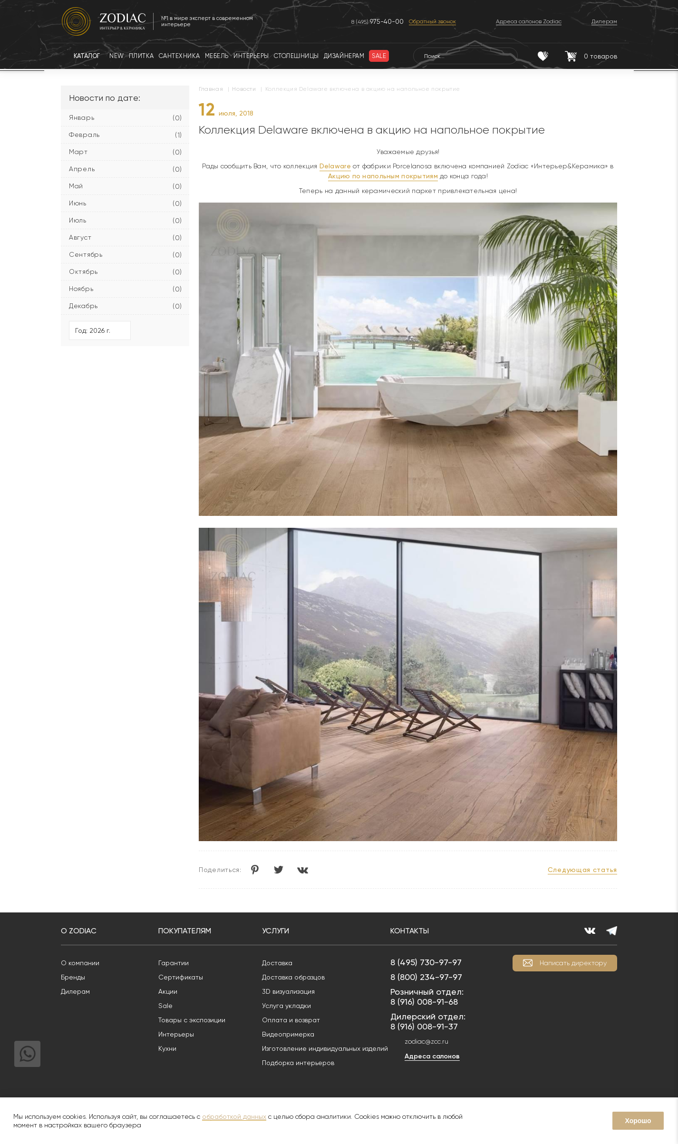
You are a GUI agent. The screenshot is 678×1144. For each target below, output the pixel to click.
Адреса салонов (432, 1056)
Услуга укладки (286, 1005)
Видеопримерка (288, 1034)
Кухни (167, 1048)
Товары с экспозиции (191, 1020)
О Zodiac (79, 930)
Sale (165, 1005)
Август (80, 237)
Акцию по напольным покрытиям (383, 176)
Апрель (82, 169)
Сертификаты (180, 977)
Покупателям (184, 930)
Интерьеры (176, 1034)
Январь (81, 117)
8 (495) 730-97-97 (426, 962)
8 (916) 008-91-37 (424, 1026)
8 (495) (377, 21)
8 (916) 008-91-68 (424, 1002)
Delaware (335, 166)
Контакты (409, 930)
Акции (167, 991)
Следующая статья (582, 869)
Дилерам (75, 991)
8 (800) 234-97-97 (426, 977)
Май (76, 186)
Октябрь (83, 271)
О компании (80, 963)
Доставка (277, 963)
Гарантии (173, 963)
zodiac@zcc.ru (426, 1041)
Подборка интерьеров (298, 1062)
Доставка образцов (293, 977)
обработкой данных (234, 1116)
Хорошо (638, 1121)
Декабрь (83, 306)
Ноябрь (81, 288)
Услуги (275, 930)
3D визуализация (288, 991)
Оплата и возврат (291, 1020)
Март (78, 151)
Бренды (73, 977)
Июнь (78, 203)
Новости (244, 89)
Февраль (84, 134)
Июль (78, 220)
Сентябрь (86, 254)
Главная (211, 89)
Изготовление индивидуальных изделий (325, 1048)
